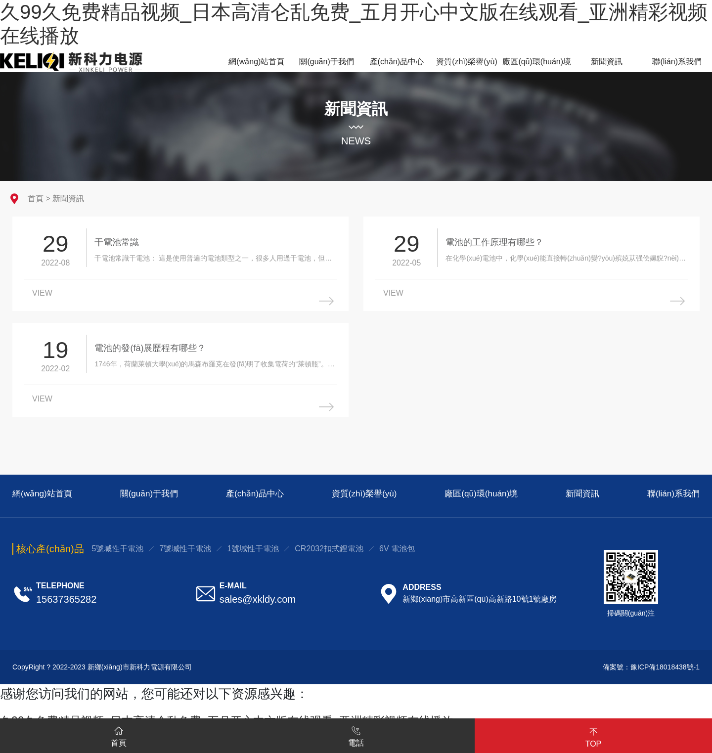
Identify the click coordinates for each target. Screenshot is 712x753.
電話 (356, 734)
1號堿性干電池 (253, 552)
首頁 (36, 198)
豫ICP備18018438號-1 (665, 671)
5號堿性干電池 (118, 552)
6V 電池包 (397, 552)
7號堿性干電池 (185, 552)
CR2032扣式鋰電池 (329, 552)
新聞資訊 (68, 198)
